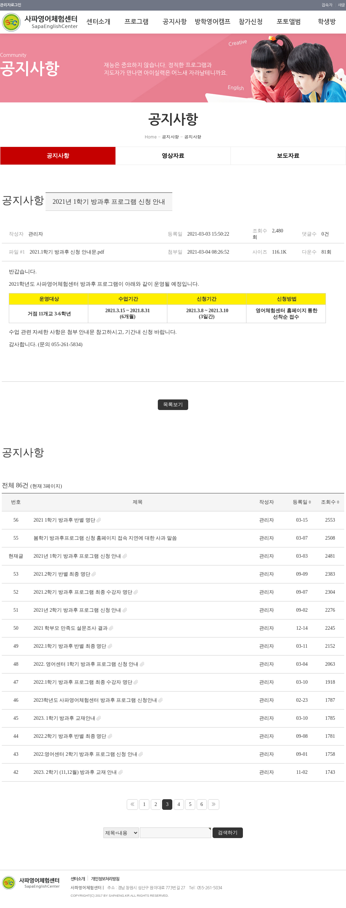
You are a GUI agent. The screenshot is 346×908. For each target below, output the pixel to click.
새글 (341, 5)
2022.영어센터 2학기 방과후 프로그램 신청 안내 (85, 754)
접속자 (327, 5)
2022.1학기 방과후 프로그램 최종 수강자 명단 (83, 682)
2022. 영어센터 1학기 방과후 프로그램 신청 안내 (86, 664)
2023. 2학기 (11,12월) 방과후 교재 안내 (75, 772)
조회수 (330, 502)
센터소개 (78, 879)
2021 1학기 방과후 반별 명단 (64, 520)
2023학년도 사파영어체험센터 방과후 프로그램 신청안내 (95, 700)
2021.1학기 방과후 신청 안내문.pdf (67, 252)
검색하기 (228, 832)
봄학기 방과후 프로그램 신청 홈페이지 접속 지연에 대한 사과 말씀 (105, 538)
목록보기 (173, 404)
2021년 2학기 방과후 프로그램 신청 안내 (77, 610)
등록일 (302, 502)
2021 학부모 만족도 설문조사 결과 (71, 628)
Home (151, 136)
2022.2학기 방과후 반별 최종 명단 (70, 736)
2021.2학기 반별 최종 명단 (62, 574)
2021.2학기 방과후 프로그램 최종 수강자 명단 (83, 592)
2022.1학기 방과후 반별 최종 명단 (70, 646)
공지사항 (170, 136)
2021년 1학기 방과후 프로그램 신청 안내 (77, 556)
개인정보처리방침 (105, 879)
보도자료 (288, 156)
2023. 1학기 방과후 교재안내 (64, 718)
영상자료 (173, 156)
